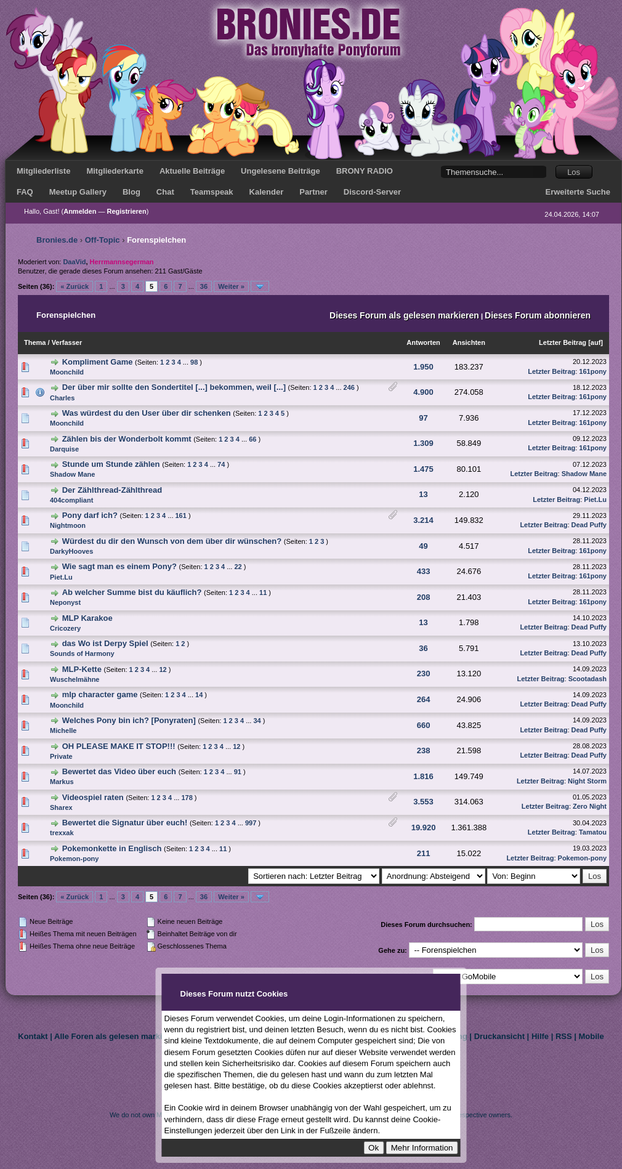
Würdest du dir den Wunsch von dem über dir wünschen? (172, 541)
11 (263, 592)
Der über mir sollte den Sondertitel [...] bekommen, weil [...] (174, 387)
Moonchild (67, 372)
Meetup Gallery (78, 191)
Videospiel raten (93, 797)
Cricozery (65, 628)
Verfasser (67, 342)
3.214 (423, 520)
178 (186, 797)
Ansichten (469, 342)
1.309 (423, 443)
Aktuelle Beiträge (192, 171)
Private (61, 756)
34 (257, 720)
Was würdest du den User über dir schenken (146, 413)
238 (423, 750)
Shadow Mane (72, 474)
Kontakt (32, 1036)
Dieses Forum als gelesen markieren (404, 315)
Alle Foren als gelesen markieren (116, 1036)
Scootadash (587, 678)
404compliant (71, 500)
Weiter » (231, 286)
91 (237, 771)
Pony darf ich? (90, 515)
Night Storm (587, 781)
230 (423, 673)
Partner (313, 191)
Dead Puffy (589, 524)
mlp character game (101, 694)
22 (237, 566)
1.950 (423, 366)
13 (423, 494)
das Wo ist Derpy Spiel (105, 643)
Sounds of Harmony (82, 653)
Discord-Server (372, 191)
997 (250, 823)
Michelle (63, 730)
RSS (563, 1036)
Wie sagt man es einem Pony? (119, 566)
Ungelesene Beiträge (280, 171)
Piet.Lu (595, 499)
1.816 (423, 776)
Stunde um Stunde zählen (111, 464)
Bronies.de (57, 240)
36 (204, 286)
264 (423, 699)
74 (221, 464)
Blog (131, 191)
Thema (35, 342)
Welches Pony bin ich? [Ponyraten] (129, 720)
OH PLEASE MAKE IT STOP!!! (119, 746)
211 (423, 853)
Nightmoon (68, 525)
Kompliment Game (98, 361)
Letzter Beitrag (562, 342)
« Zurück (74, 286)
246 (349, 387)
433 (423, 571)
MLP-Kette (82, 669)
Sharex (61, 807)
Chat (165, 191)
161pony (593, 371)
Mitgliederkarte (114, 171)
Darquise (64, 449)
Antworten (423, 342)
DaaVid (74, 261)
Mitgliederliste (43, 171)
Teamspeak (211, 191)
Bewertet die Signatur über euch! (125, 822)
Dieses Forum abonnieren (538, 315)
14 (199, 694)
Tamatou (593, 832)
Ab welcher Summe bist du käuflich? (132, 592)
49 (423, 546)
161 (181, 515)
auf (596, 342)
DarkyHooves (71, 551)
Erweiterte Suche (578, 191)
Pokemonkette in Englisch (112, 848)
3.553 (423, 801)
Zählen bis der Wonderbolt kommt (127, 438)
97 (423, 418)
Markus (62, 781)
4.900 (423, 392)
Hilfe (540, 1036)
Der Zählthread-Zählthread (112, 490)
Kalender (266, 191)
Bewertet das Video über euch (119, 771)
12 (162, 669)
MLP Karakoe (87, 618)
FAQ (25, 191)
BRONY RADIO (364, 171)
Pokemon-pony (74, 858)
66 (252, 439)
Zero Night (590, 806)
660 (423, 725)
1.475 (423, 469)
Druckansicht (499, 1036)
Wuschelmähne (75, 679)
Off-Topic (102, 240)
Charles (62, 398)
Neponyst (65, 602)
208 (423, 597)
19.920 (423, 827)
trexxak (62, 832)
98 (194, 362)
